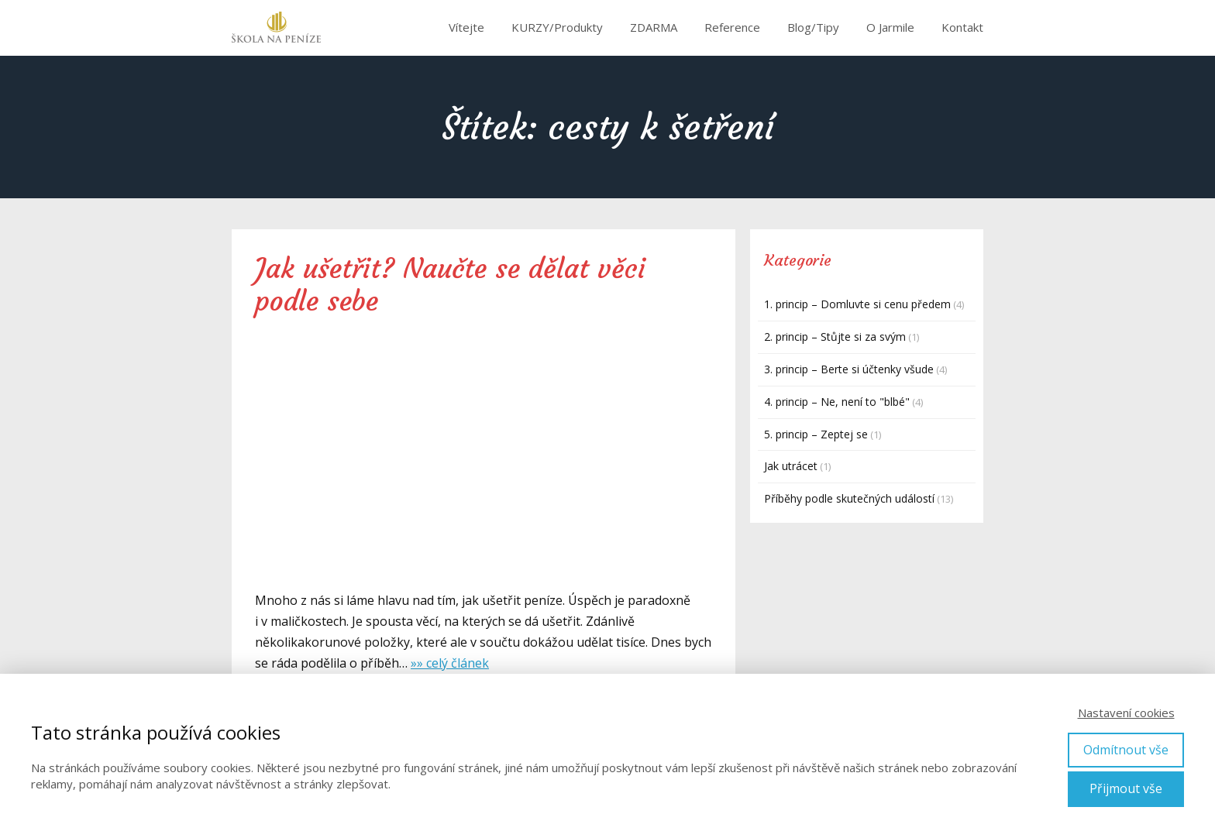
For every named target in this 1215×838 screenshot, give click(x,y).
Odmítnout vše (1126, 749)
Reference (732, 27)
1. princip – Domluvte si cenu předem (857, 304)
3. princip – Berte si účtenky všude (849, 369)
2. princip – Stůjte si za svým (835, 336)
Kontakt (962, 27)
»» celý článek (450, 662)
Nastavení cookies (1126, 712)
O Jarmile (890, 27)
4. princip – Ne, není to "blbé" (837, 401)
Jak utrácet (790, 465)
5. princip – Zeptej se (816, 434)
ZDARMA (653, 27)
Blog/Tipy (813, 27)
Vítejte (466, 27)
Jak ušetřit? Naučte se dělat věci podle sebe (450, 285)
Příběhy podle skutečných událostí (849, 498)
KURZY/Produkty (557, 27)
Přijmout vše (1125, 788)
